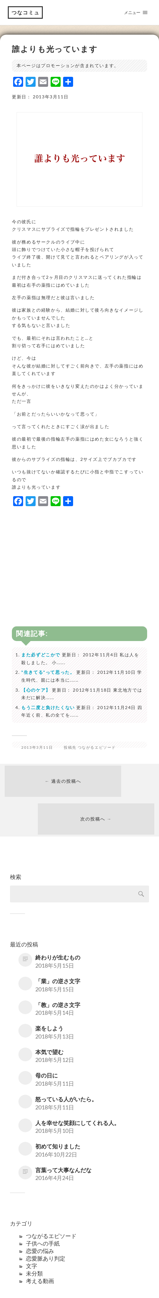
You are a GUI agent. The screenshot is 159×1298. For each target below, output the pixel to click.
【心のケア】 (36, 690)
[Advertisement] (79, 556)
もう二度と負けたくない (48, 707)
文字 (31, 1233)
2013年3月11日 (37, 747)
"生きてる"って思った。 (48, 672)
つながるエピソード (97, 747)
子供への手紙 (43, 1210)
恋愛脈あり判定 (45, 1225)
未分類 (34, 1240)
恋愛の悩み (40, 1218)
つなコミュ (26, 12)
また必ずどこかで (40, 654)
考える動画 (40, 1248)
